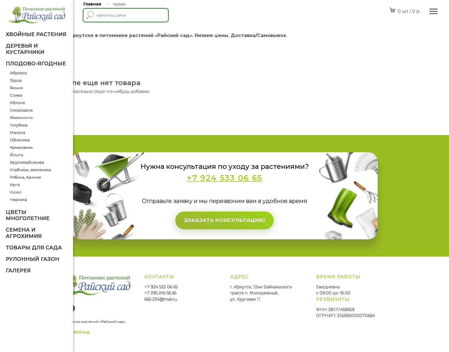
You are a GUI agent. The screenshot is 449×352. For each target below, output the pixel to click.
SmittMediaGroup (110, 332)
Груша (15, 80)
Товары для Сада (34, 248)
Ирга (15, 184)
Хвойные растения (36, 34)
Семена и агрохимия (24, 233)
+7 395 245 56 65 (197, 293)
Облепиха (20, 140)
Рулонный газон (32, 259)
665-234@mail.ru (197, 299)
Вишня (16, 87)
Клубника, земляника (30, 169)
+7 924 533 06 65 (197, 287)
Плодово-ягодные (36, 63)
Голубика (18, 125)
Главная (92, 4)
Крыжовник (21, 147)
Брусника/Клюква (27, 162)
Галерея (18, 270)
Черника (18, 199)
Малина (17, 132)
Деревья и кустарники (25, 49)
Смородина (21, 110)
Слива (16, 95)
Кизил (15, 192)
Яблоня (17, 102)
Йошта (16, 154)
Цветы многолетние (28, 215)
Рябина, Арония (25, 177)
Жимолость (21, 117)
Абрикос (18, 73)
